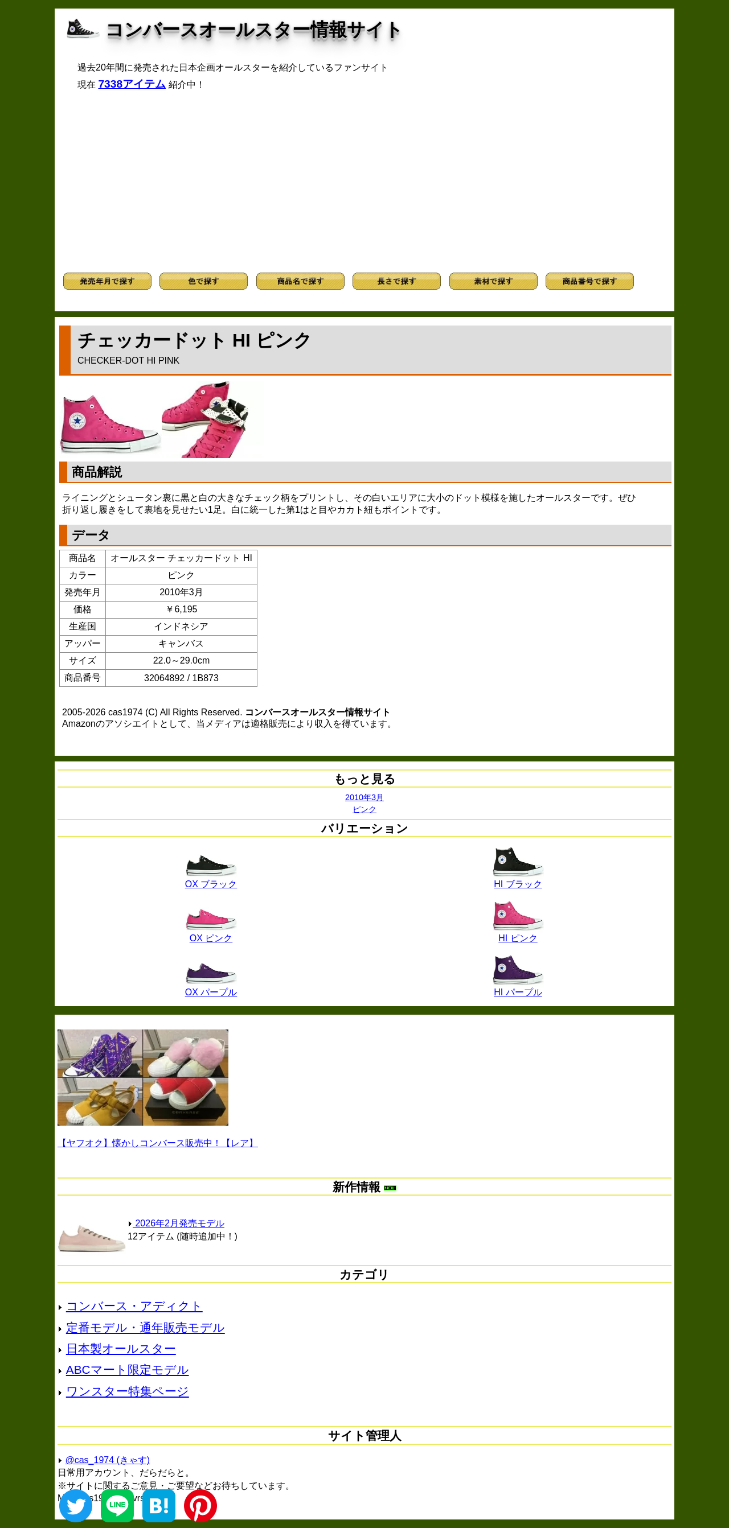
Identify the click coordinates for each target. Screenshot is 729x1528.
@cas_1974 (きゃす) (107, 1460)
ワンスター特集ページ (127, 1391)
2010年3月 (364, 797)
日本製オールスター (121, 1348)
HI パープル (518, 988)
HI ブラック (518, 880)
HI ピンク (518, 934)
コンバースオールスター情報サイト (254, 29)
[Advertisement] (364, 181)
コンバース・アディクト (134, 1305)
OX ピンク (211, 934)
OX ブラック (211, 880)
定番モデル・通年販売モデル (145, 1327)
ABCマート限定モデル (127, 1369)
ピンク (364, 809)
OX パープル (211, 988)
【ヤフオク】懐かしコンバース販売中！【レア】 (158, 1143)
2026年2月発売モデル (176, 1223)
